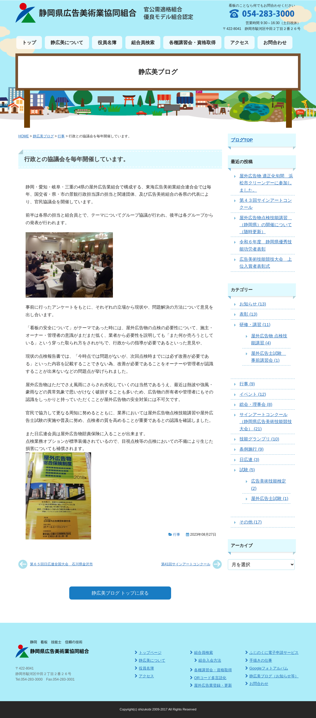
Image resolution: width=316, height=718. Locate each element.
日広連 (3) (249, 459)
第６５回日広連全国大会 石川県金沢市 (61, 564)
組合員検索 (143, 42)
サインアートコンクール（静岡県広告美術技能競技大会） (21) (265, 421)
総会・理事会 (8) (255, 404)
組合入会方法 (207, 660)
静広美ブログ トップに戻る (120, 593)
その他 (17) (250, 521)
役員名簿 (107, 42)
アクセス (239, 42)
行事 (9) (247, 383)
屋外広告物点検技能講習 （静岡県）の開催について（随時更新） (265, 224)
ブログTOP (242, 139)
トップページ (148, 652)
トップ (29, 42)
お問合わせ (275, 42)
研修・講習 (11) (254, 324)
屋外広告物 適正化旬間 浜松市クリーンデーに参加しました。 (266, 182)
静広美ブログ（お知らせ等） (272, 676)
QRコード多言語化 (208, 678)
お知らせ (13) (252, 303)
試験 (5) (247, 469)
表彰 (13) (248, 314)
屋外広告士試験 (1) (269, 498)
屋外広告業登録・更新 (211, 685)
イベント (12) (252, 394)
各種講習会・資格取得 (192, 42)
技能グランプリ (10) (259, 438)
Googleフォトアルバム (266, 668)
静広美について (67, 42)
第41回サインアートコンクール (185, 564)
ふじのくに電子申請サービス (272, 652)
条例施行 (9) (251, 449)
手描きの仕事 (258, 660)
